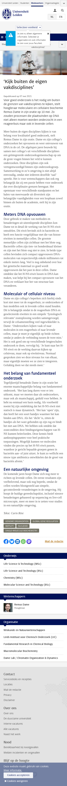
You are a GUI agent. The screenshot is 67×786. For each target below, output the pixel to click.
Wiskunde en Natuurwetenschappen (24, 630)
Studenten (24, 3)
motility (9, 526)
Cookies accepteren (18, 775)
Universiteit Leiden (10, 3)
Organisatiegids (52, 3)
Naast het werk (12, 734)
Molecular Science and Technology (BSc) (27, 585)
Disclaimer (9, 700)
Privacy (7, 695)
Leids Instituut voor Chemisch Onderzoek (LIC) (30, 637)
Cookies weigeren (17, 781)
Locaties (8, 684)
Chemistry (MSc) (13, 578)
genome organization (16, 521)
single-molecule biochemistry (21, 530)
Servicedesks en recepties (17, 679)
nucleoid (23, 526)
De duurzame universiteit (17, 718)
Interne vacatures (13, 723)
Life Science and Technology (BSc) (23, 571)
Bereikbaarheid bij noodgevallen (21, 747)
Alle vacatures (11, 729)
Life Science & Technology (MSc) (22, 564)
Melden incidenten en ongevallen (22, 752)
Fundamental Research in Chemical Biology (28, 644)
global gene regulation (45, 521)
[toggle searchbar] (62, 10)
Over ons (8, 713)
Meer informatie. (13, 770)
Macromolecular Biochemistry (21, 651)
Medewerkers (37, 3)
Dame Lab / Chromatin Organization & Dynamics (31, 658)
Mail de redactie (54, 541)
